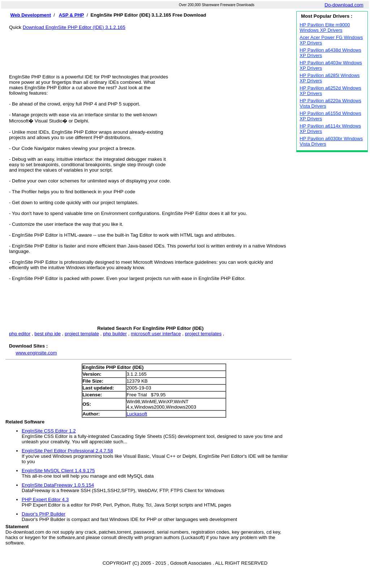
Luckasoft (136, 414)
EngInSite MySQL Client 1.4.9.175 (58, 470)
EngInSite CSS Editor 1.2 (49, 431)
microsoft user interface (156, 333)
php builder (115, 333)
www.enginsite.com (36, 353)
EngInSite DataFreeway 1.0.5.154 (58, 485)
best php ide (47, 333)
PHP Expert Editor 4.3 (45, 499)
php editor (19, 333)
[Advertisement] (150, 46)
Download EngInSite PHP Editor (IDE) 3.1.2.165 (74, 27)
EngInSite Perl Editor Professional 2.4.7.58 (67, 450)
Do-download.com (343, 5)
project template (82, 333)
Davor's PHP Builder (43, 514)
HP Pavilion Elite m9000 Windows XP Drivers (325, 27)
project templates (203, 333)
